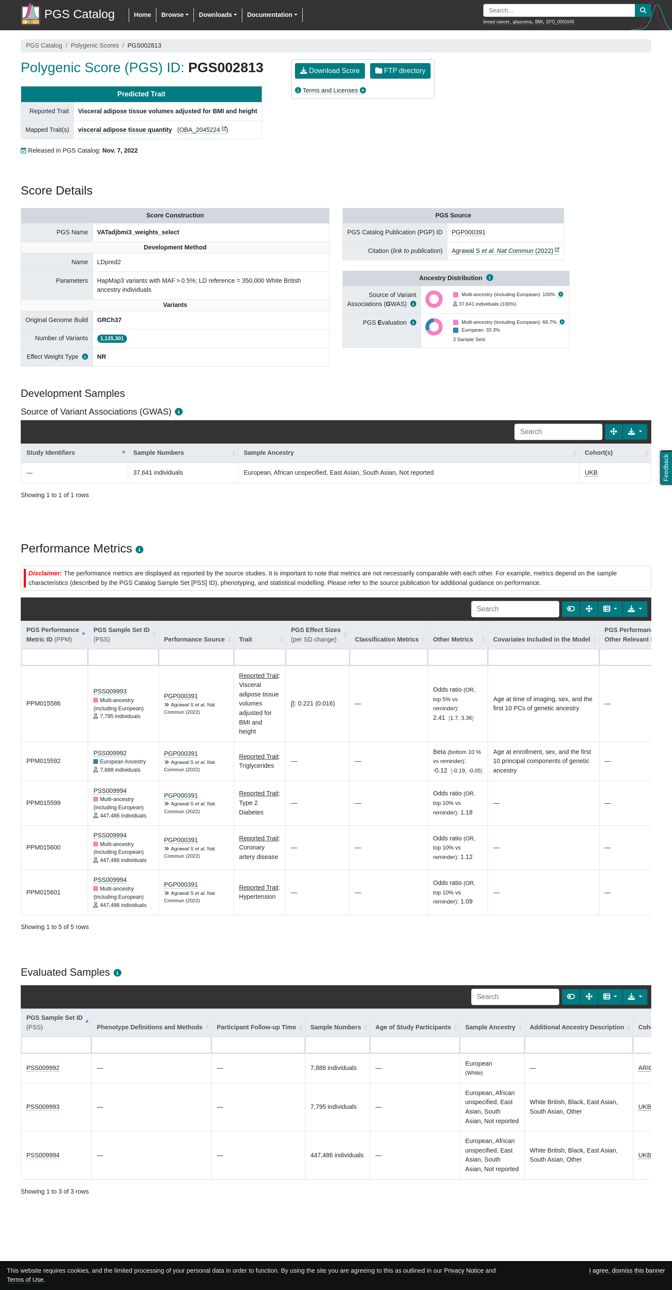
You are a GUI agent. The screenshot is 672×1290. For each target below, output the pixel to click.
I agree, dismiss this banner (627, 1270)
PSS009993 (110, 691)
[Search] (558, 432)
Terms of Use (25, 1279)
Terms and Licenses (330, 90)
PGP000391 (468, 232)
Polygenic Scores (95, 45)
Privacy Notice (464, 1270)
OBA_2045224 (199, 129)
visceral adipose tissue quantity (125, 129)
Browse (172, 14)
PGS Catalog (44, 45)
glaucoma (522, 21)
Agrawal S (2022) (502, 250)
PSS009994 (110, 790)
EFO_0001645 (560, 21)
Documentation (269, 14)
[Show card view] (570, 609)
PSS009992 (110, 753)
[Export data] (635, 432)
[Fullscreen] (614, 432)
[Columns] (610, 609)
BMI (539, 21)
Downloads (215, 14)
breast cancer (496, 21)
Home (142, 14)
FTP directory (400, 70)
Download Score (330, 70)
